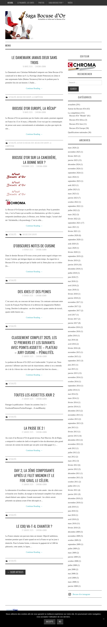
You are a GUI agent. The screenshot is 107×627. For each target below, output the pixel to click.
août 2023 (72, 185)
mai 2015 (71, 369)
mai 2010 (71, 515)
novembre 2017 (74, 302)
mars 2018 (72, 290)
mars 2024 (72, 177)
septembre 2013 (74, 423)
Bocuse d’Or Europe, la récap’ (34, 108)
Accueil (10, 2)
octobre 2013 (73, 419)
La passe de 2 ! (34, 428)
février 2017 (73, 319)
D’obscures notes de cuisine (34, 245)
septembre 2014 (74, 386)
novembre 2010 (74, 503)
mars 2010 (72, 523)
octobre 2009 (73, 540)
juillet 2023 (72, 189)
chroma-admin (40, 66)
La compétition (37, 97)
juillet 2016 (72, 336)
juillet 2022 (72, 210)
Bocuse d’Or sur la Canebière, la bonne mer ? (34, 160)
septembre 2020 (74, 240)
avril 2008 (72, 578)
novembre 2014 (74, 377)
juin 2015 (71, 365)
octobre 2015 (73, 356)
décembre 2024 (74, 164)
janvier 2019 (73, 265)
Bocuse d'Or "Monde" (78, 116)
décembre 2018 (74, 269)
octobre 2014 (73, 382)
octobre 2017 (73, 306)
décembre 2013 (74, 411)
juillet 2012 (72, 452)
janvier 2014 (73, 407)
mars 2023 (72, 194)
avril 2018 (72, 285)
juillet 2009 (72, 549)
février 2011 (72, 490)
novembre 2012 (74, 444)
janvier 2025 (73, 160)
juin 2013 (71, 427)
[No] (103, 618)
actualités (12, 97)
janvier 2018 (73, 298)
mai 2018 (71, 281)
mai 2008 (71, 574)
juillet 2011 (72, 486)
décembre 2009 (74, 532)
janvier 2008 (73, 586)
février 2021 (73, 231)
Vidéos (70, 2)
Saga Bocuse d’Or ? (56, 2)
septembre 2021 (74, 223)
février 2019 (73, 260)
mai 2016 (71, 340)
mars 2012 (72, 461)
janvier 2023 (73, 198)
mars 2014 (72, 398)
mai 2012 (71, 457)
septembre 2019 (74, 256)
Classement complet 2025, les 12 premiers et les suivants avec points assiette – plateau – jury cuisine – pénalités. (34, 345)
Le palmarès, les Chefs (25, 2)
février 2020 (73, 252)
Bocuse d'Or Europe (24, 97)
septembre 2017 (74, 311)
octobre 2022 (73, 202)
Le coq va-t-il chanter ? (34, 526)
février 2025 (73, 156)
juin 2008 (71, 569)
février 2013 (73, 432)
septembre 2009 (74, 544)
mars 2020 (72, 248)
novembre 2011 (74, 478)
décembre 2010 (74, 498)
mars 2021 (72, 227)
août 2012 (72, 448)
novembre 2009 (74, 536)
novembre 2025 (74, 152)
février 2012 (73, 465)
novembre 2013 (74, 415)
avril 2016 (72, 344)
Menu (8, 45)
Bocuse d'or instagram (81, 594)
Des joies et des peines (34, 291)
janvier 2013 (73, 436)
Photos (41, 2)
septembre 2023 (74, 181)
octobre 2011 (73, 482)
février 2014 (73, 402)
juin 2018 (71, 277)
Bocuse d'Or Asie (76, 124)
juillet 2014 (72, 390)
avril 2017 (72, 315)
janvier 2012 (73, 469)
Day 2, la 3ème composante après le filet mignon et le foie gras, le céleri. (34, 475)
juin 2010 (71, 511)
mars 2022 (72, 215)
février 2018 (73, 294)
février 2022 (73, 219)
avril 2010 (72, 519)
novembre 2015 (74, 352)
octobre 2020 (73, 235)
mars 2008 (72, 582)
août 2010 (72, 507)
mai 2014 (71, 394)
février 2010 (73, 528)
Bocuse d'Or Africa (76, 120)
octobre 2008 (73, 561)
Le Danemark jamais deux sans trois (34, 60)
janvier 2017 (73, 323)
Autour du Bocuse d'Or (25, 143)
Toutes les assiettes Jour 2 (34, 394)
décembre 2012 (74, 440)
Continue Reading (34, 88)
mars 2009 (72, 553)
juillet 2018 (72, 273)
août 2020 (72, 244)
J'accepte (49, 621)
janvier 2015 (73, 373)
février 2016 (73, 348)
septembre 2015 (74, 361)
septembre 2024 (74, 173)
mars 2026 (72, 148)
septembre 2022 (74, 206)
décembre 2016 (74, 327)
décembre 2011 (74, 473)
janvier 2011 (73, 494)
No (60, 621)
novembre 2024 (74, 169)
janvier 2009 (73, 557)
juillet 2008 (72, 565)
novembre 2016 (74, 331)
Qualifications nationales (77, 132)
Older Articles (15, 572)
